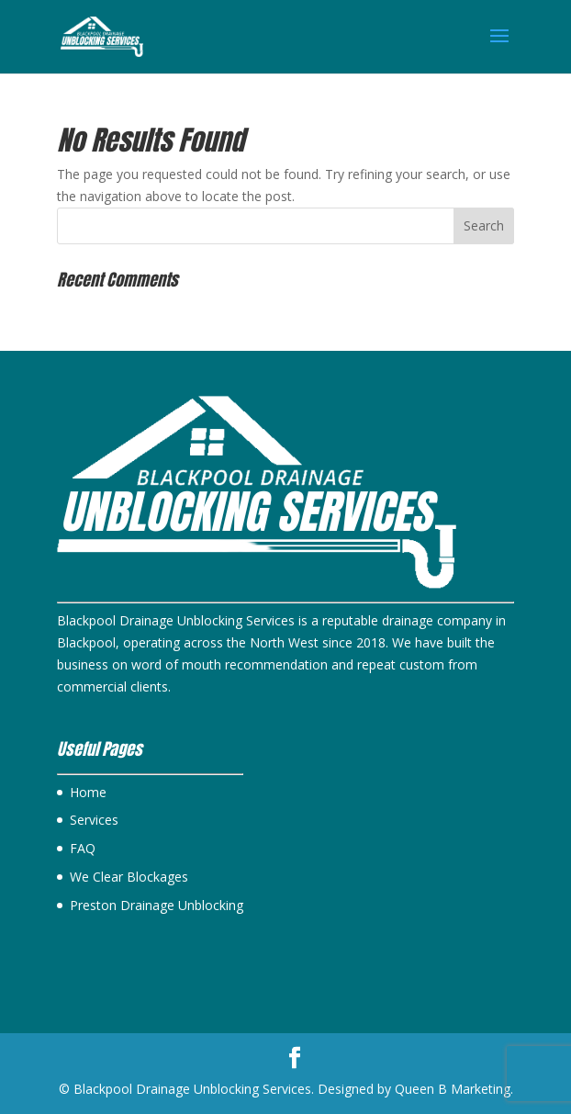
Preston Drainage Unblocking (156, 905)
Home (88, 792)
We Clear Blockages (129, 876)
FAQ (82, 848)
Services (94, 819)
